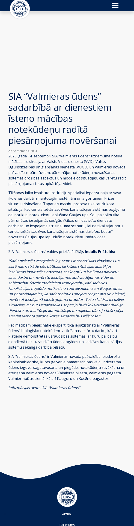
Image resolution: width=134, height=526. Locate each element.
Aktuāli (67, 514)
